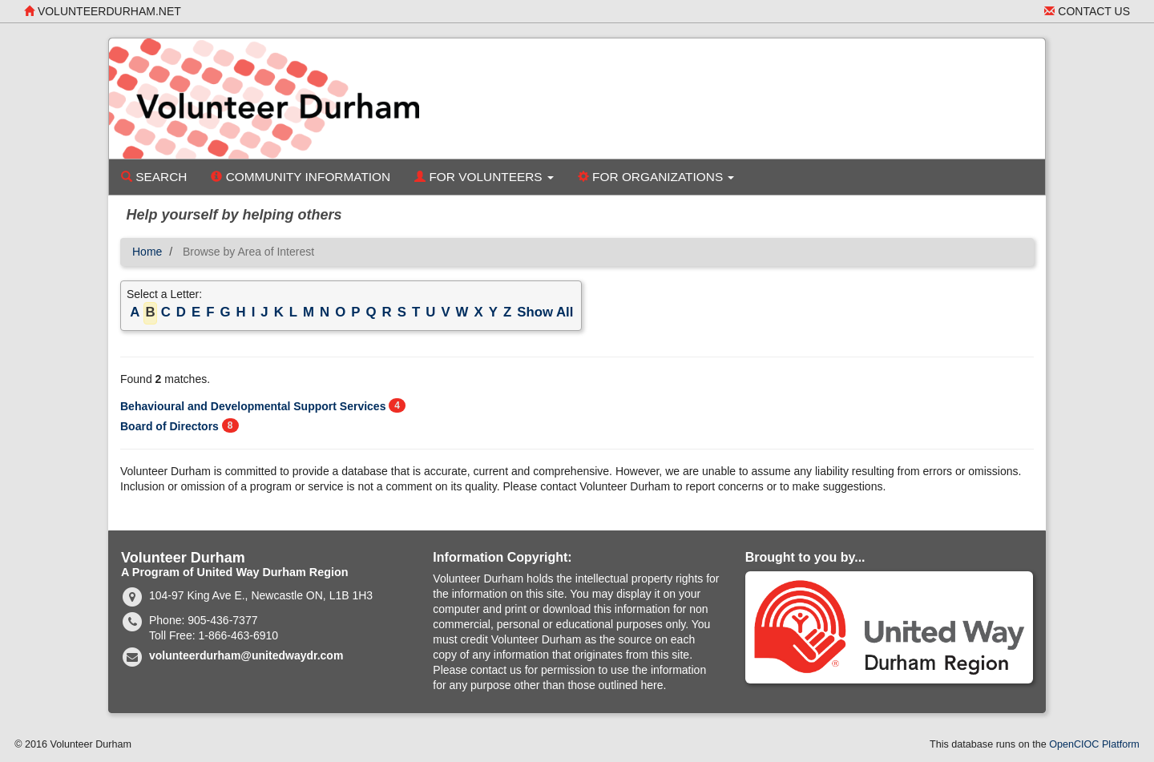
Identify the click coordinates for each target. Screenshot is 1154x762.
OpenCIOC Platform (1094, 744)
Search (154, 176)
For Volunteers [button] (484, 176)
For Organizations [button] (656, 176)
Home (147, 251)
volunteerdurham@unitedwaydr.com (246, 655)
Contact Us (1087, 11)
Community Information (300, 176)
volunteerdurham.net (102, 11)
